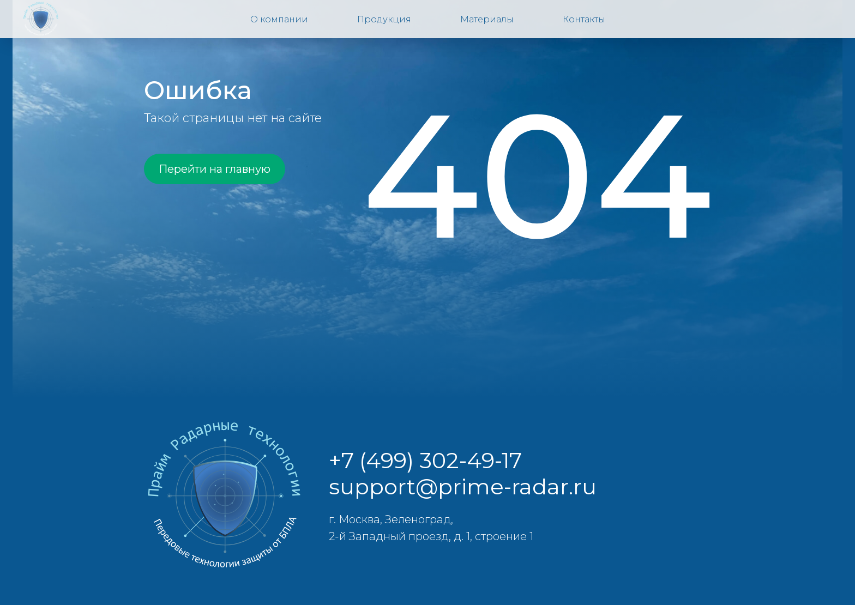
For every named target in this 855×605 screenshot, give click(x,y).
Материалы (487, 19)
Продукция (384, 19)
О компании (279, 19)
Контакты (584, 19)
